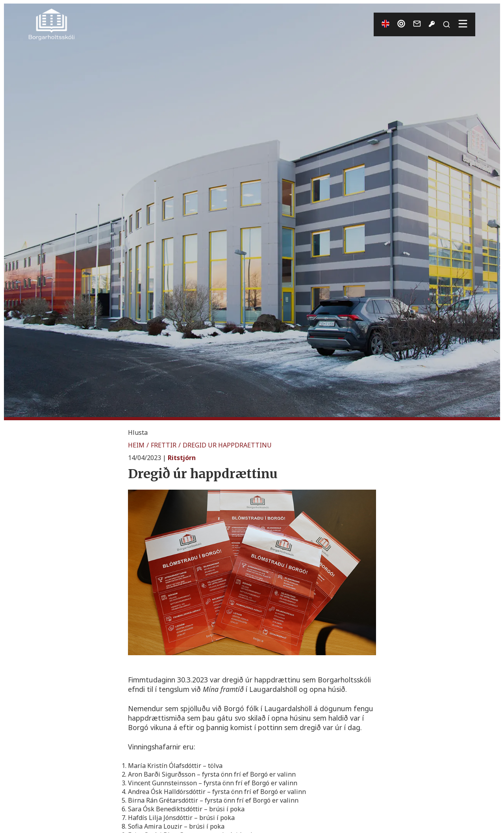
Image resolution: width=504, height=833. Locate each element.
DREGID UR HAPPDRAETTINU (227, 445)
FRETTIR (163, 445)
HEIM (136, 445)
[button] (138, 432)
